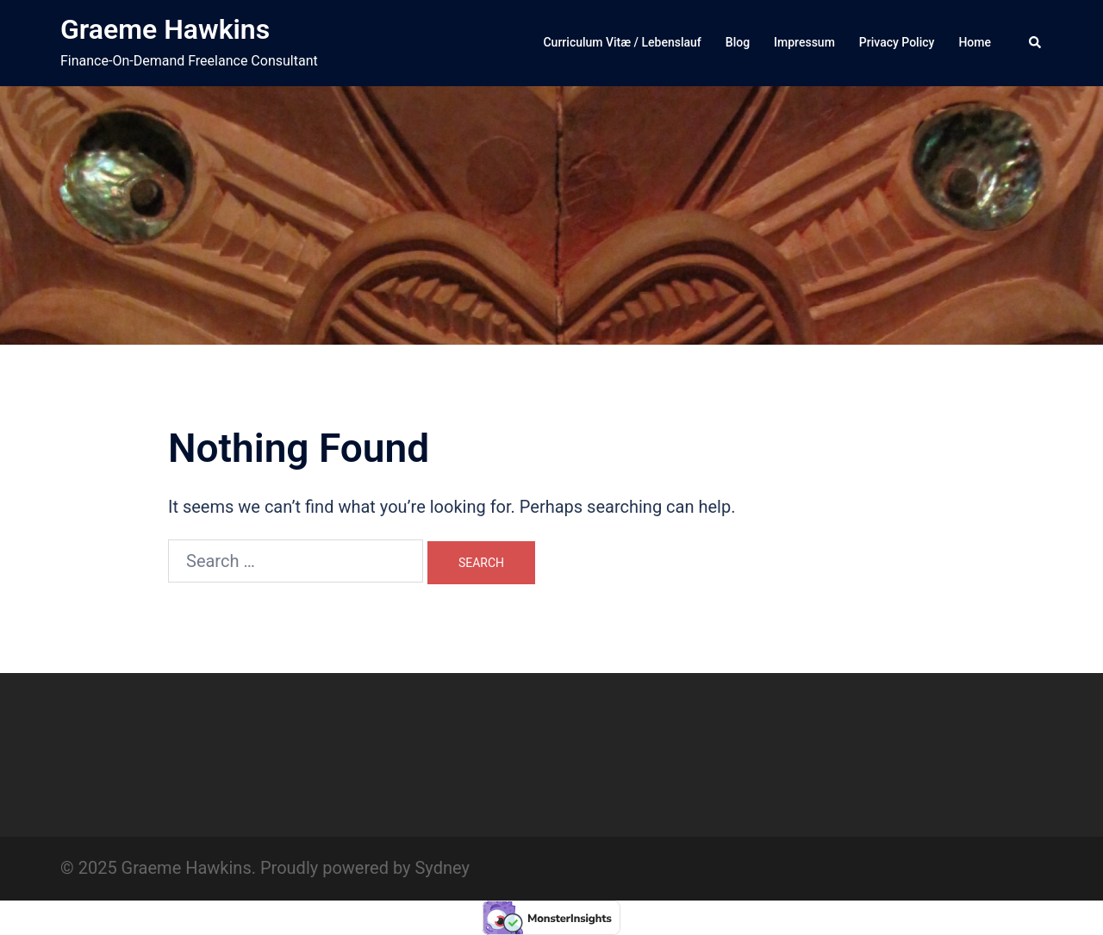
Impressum (804, 42)
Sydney (441, 867)
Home (974, 42)
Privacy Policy (897, 42)
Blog (738, 42)
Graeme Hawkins (165, 29)
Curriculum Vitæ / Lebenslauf (622, 42)
